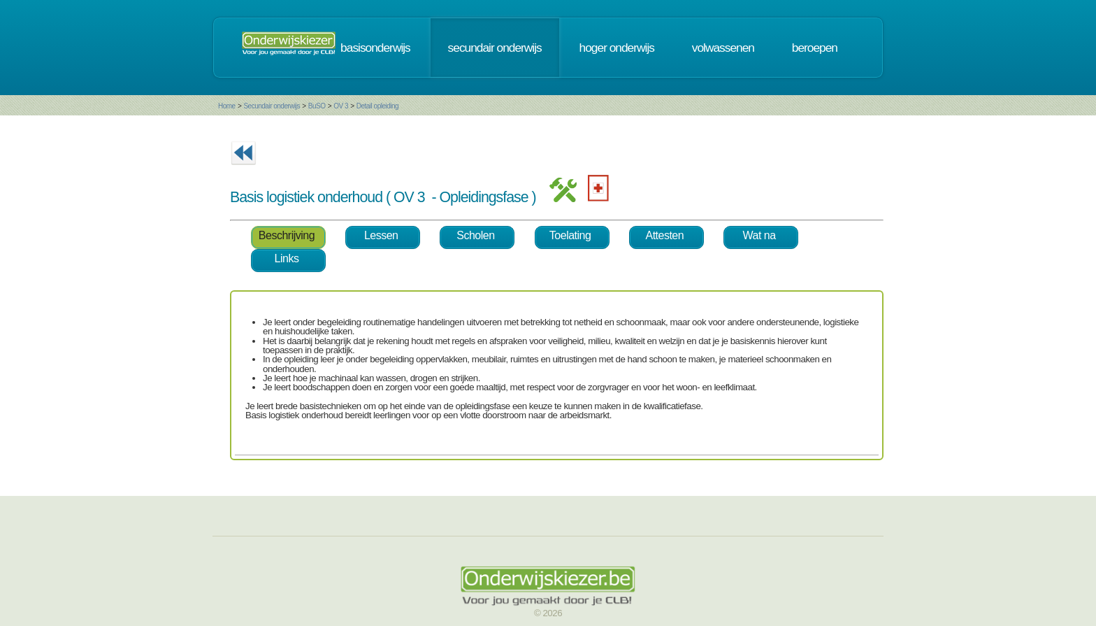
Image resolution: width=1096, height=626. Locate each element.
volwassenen (723, 48)
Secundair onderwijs (271, 106)
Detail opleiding (377, 106)
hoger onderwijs (616, 48)
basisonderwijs (375, 48)
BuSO (317, 106)
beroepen (814, 48)
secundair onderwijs (495, 48)
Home (227, 106)
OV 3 (340, 106)
